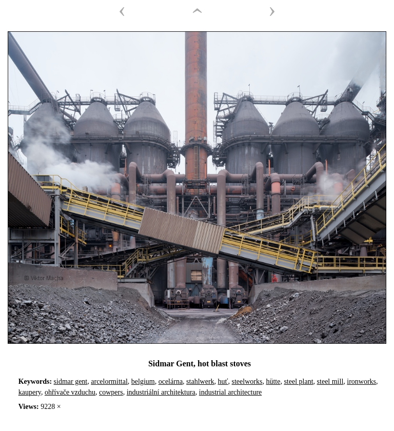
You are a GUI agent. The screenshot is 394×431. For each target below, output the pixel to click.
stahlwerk (200, 381)
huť (223, 381)
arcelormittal (109, 381)
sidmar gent (71, 381)
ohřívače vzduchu (70, 392)
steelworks (247, 381)
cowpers (111, 392)
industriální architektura (161, 392)
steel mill (330, 381)
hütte (273, 381)
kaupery (29, 392)
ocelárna (171, 381)
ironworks (361, 381)
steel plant (298, 381)
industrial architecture (230, 392)
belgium (143, 381)
